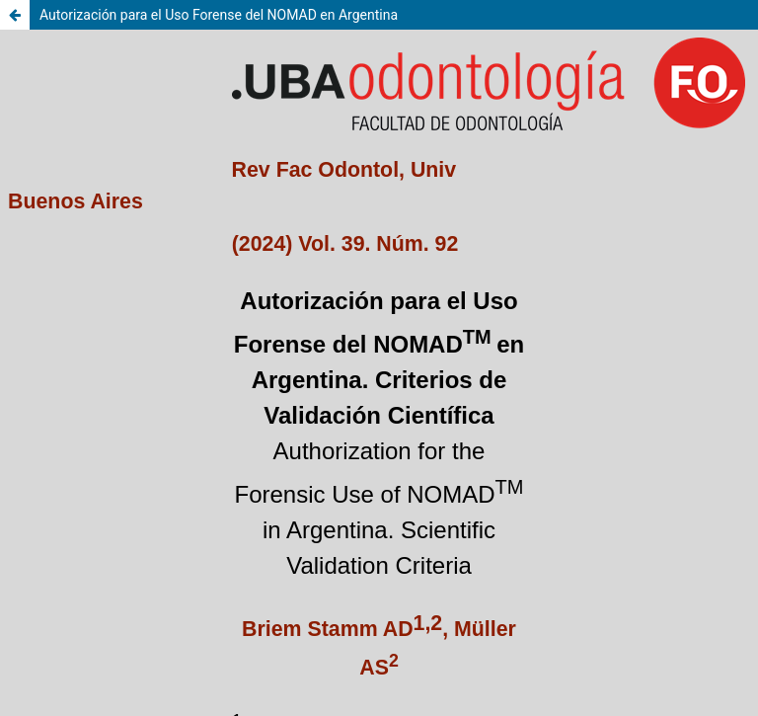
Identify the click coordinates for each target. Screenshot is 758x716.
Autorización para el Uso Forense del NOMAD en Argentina (218, 15)
